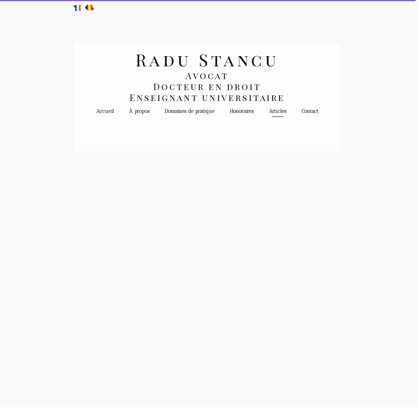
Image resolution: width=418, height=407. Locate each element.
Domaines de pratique (190, 111)
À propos (139, 111)
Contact (310, 111)
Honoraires (242, 111)
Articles (277, 111)
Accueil (105, 111)
